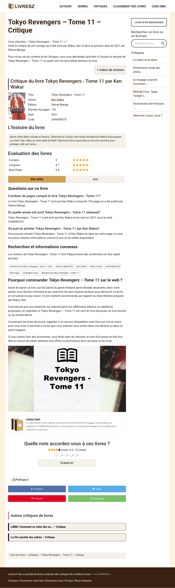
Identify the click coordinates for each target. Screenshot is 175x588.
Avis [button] (95, 179)
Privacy (69, 580)
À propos (13, 580)
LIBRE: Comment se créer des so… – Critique (38, 526)
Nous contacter (83, 580)
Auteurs (65, 6)
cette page (105, 233)
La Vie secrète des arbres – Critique (33, 537)
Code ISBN (159, 6)
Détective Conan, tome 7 (148, 115)
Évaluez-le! (66, 462)
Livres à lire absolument (149, 22)
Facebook (37, 489)
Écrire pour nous (54, 580)
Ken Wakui (57, 99)
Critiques (100, 6)
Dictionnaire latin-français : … (148, 105)
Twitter (97, 489)
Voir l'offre (37, 179)
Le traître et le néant (145, 60)
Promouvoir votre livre (32, 580)
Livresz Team (33, 419)
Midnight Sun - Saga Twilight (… (145, 93)
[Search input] (147, 43)
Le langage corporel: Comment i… (145, 81)
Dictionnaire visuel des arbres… (146, 70)
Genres (82, 6)
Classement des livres (129, 6)
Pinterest (37, 498)
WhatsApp (97, 498)
